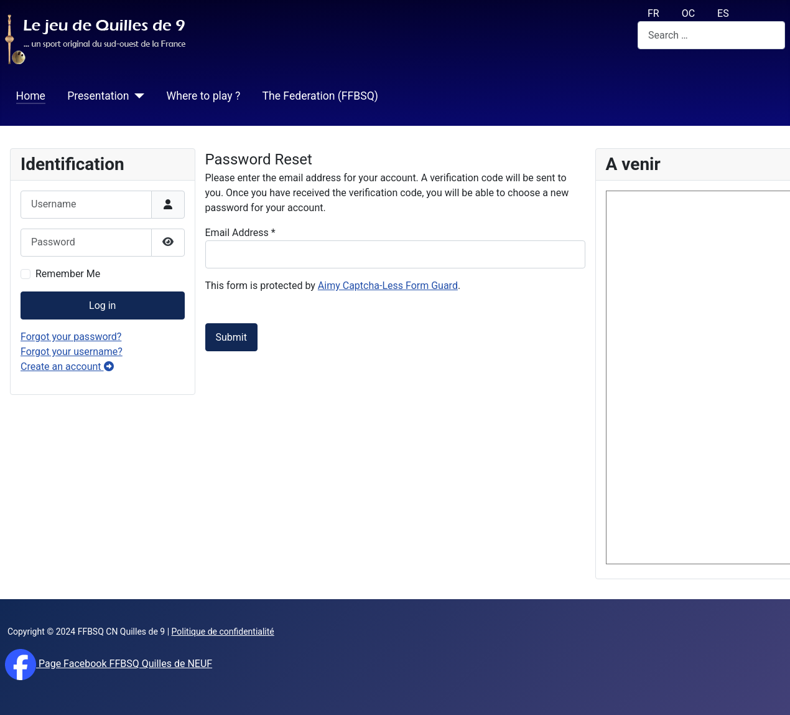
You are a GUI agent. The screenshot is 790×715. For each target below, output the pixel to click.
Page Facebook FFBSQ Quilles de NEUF (124, 664)
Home (30, 96)
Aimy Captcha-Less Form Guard (388, 285)
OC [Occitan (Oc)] (688, 13)
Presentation (98, 96)
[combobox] (711, 35)
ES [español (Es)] (723, 13)
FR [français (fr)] (653, 13)
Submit (231, 337)
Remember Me (67, 274)
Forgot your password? (71, 337)
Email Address (240, 233)
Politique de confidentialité (223, 632)
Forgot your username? (72, 352)
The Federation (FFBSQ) (320, 96)
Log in (102, 305)
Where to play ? (204, 96)
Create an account (67, 366)
